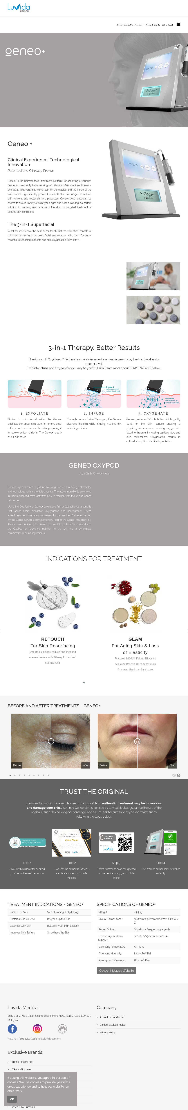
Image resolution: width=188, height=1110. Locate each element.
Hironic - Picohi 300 (21, 1061)
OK (12, 1099)
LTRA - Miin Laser (20, 1069)
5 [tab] (29, 775)
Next (178, 775)
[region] (94, 631)
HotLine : (22, 1038)
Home (119, 25)
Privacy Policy (107, 1032)
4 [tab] (24, 775)
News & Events (153, 25)
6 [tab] (34, 775)
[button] (84, 682)
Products (138, 25)
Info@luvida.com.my (49, 1038)
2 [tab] (15, 775)
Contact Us (17, 111)
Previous (174, 775)
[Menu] (178, 25)
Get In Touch (167, 25)
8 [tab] (43, 775)
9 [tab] (48, 775)
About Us (128, 25)
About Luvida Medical (111, 1017)
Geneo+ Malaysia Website (116, 970)
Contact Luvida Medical (112, 1024)
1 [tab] (10, 775)
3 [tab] (19, 775)
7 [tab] (39, 775)
